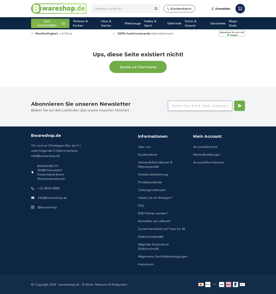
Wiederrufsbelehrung (153, 174)
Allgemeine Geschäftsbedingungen (162, 256)
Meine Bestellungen (206, 154)
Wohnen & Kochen (80, 23)
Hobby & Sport (150, 23)
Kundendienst (147, 154)
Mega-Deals (233, 23)
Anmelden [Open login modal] (220, 9)
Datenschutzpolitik (150, 237)
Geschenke (218, 23)
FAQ (141, 205)
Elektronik (174, 23)
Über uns (144, 147)
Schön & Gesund (190, 23)
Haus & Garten (106, 23)
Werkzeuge (132, 23)
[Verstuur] (239, 106)
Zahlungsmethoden (152, 190)
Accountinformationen (208, 162)
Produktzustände (150, 182)
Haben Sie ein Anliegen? (155, 198)
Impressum (146, 264)
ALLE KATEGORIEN (52, 23)
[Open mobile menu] (240, 8)
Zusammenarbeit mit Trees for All (161, 229)
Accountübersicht (205, 147)
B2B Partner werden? (153, 213)
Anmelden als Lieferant (154, 221)
